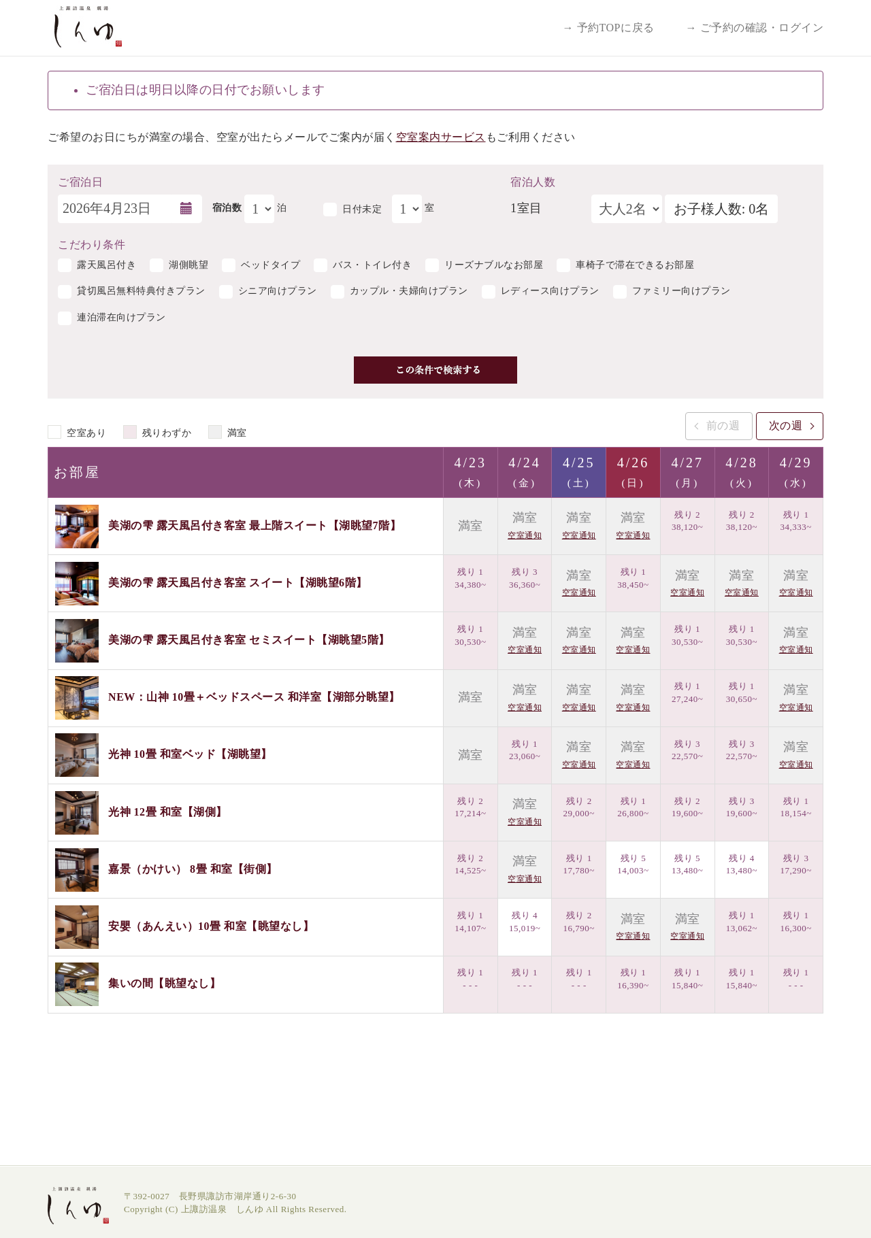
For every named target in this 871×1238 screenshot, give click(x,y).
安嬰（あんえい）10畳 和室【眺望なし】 (211, 926)
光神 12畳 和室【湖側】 (167, 811)
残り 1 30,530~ (470, 635)
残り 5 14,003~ (632, 864)
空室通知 (525, 535)
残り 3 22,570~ (687, 750)
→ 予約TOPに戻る (609, 27)
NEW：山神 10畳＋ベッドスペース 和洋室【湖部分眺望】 (254, 697)
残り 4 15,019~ (524, 921)
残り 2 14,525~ (470, 864)
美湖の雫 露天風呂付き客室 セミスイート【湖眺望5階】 (249, 640)
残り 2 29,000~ (579, 807)
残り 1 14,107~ (470, 921)
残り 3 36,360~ (524, 578)
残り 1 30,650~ (741, 692)
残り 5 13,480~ (687, 864)
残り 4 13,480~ (741, 864)
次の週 (786, 425)
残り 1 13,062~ (741, 921)
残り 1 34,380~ (470, 578)
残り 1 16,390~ (632, 978)
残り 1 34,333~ (795, 521)
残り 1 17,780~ (579, 864)
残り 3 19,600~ (741, 807)
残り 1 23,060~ (524, 750)
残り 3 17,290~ (795, 864)
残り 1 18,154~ (795, 807)
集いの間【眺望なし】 (164, 983)
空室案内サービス (441, 137)
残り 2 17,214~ (470, 807)
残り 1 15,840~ (687, 978)
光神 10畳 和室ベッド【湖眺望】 (190, 754)
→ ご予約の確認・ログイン (755, 27)
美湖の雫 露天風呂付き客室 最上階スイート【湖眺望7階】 (254, 525)
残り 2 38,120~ (687, 521)
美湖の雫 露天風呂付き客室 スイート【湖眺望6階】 (237, 582)
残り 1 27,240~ (687, 692)
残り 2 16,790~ (579, 921)
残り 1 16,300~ (795, 921)
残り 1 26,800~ (632, 807)
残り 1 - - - (470, 978)
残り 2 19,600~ (687, 807)
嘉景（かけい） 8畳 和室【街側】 (193, 868)
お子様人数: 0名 (722, 208)
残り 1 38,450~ (632, 578)
